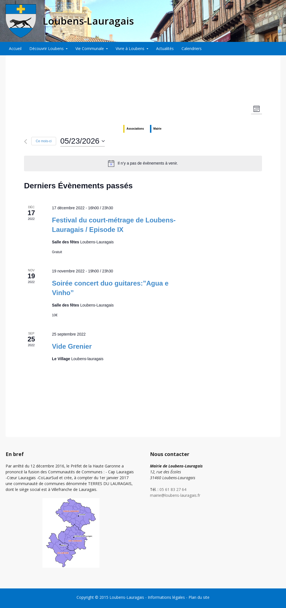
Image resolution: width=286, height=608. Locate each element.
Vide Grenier (72, 346)
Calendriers (192, 48)
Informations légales (166, 597)
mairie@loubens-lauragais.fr (175, 495)
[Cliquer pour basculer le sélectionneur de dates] (82, 141)
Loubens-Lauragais (126, 597)
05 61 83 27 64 (172, 489)
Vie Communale (89, 48)
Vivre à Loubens (130, 48)
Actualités (165, 48)
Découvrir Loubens (46, 48)
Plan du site (199, 597)
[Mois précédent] (25, 141)
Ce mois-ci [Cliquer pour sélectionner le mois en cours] (44, 141)
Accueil (15, 48)
